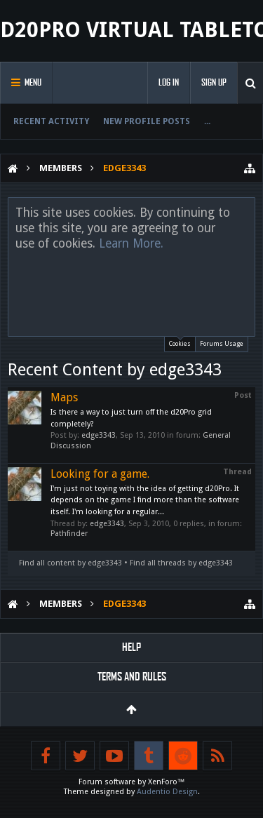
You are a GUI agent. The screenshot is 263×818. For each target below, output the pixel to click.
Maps (64, 397)
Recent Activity (51, 121)
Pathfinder (69, 533)
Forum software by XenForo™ (132, 781)
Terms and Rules (131, 676)
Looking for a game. (99, 474)
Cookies (180, 342)
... (207, 121)
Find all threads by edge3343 (181, 563)
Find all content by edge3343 (70, 563)
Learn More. (131, 243)
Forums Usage (221, 343)
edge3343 (98, 435)
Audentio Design (167, 791)
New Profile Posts (146, 121)
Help (131, 647)
